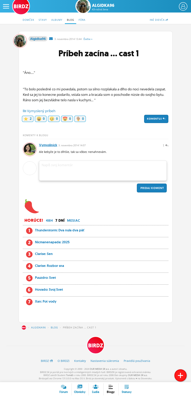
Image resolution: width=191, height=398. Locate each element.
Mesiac (73, 220)
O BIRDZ (64, 361)
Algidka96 (103, 7)
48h (49, 220)
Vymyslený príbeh (39, 111)
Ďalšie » (87, 39)
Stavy (43, 20)
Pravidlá (137, 361)
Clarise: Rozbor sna (49, 265)
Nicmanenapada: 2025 (52, 242)
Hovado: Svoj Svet (49, 289)
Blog (70, 20)
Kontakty (80, 361)
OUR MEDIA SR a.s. (99, 368)
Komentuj (156, 118)
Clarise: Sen (44, 254)
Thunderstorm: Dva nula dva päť (59, 230)
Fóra (82, 20)
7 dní (60, 220)
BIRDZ (23, 327)
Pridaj (152, 188)
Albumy (56, 20)
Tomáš (69, 375)
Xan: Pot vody (45, 301)
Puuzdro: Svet (45, 277)
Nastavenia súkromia (105, 361)
